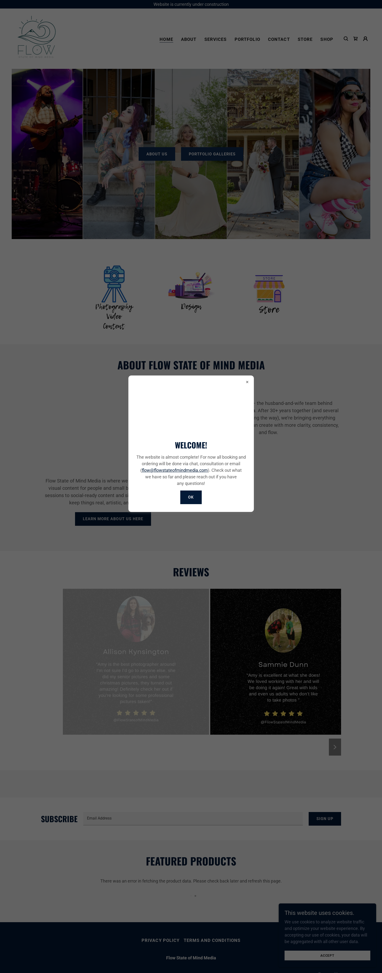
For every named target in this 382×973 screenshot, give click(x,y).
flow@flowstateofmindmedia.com (175, 470)
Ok (191, 497)
